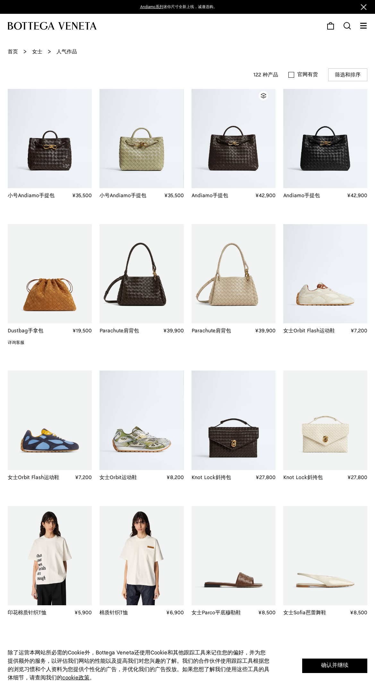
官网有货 (307, 74)
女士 (37, 52)
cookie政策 (75, 678)
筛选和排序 (348, 75)
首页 (13, 52)
